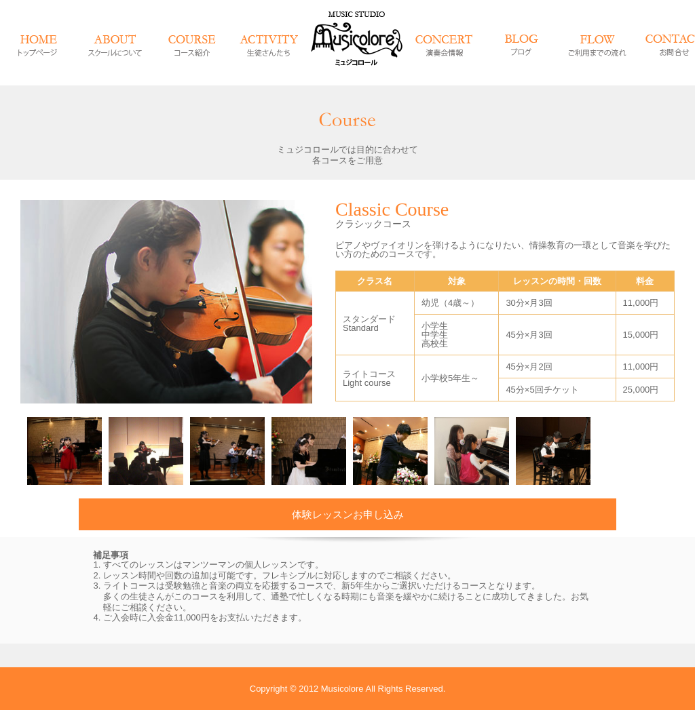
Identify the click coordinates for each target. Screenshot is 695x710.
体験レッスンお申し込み (348, 514)
